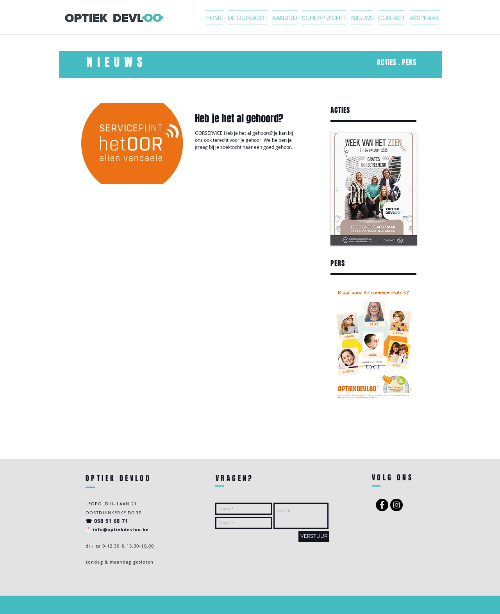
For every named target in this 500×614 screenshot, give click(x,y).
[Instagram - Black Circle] (396, 505)
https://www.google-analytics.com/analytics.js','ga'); (360, 433)
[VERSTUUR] (313, 536)
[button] (373, 189)
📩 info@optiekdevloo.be (117, 529)
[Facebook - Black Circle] (382, 505)
